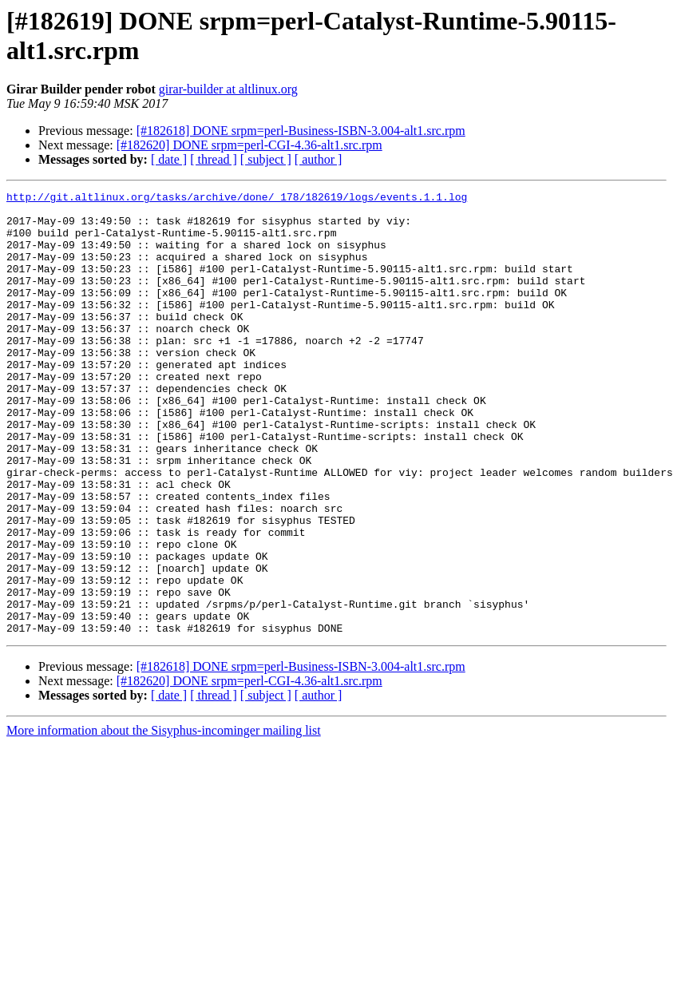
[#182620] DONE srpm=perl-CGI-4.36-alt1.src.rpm (249, 145)
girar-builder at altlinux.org (228, 89)
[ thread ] (213, 159)
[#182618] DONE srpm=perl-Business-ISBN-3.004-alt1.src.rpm (301, 130)
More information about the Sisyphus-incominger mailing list (163, 819)
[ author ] (318, 159)
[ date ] (169, 159)
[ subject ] (265, 159)
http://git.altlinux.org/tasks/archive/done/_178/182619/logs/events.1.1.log (236, 199)
